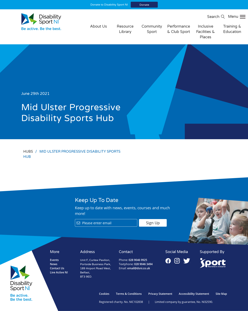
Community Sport (152, 29)
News (53, 264)
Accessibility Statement (194, 294)
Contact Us (57, 268)
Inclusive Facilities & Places (205, 31)
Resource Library (125, 29)
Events (54, 260)
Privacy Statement (160, 294)
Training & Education (232, 29)
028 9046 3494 (136, 264)
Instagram (177, 261)
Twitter (186, 261)
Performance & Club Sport (178, 29)
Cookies (104, 294)
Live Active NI (59, 272)
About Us (98, 26)
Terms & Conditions (129, 294)
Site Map (221, 294)
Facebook (168, 261)
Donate (144, 5)
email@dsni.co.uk (134, 268)
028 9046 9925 (133, 260)
